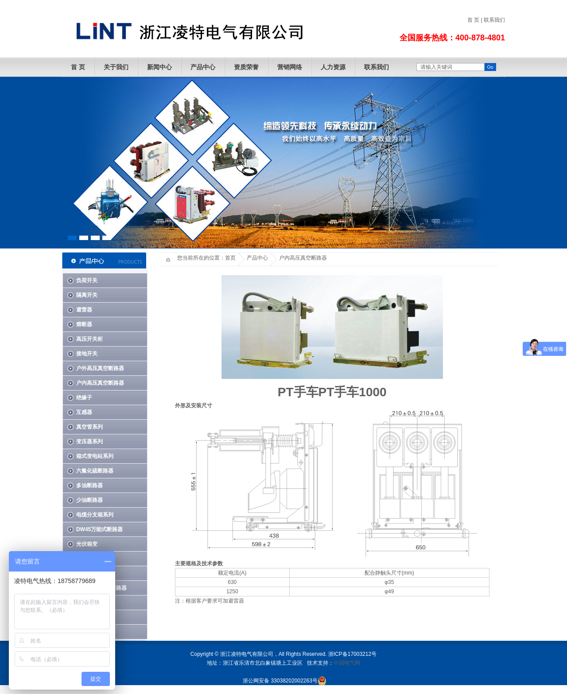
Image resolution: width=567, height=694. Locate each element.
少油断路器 (89, 500)
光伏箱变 (86, 544)
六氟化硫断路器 (94, 471)
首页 (230, 258)
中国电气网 (347, 663)
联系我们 (494, 20)
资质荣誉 (246, 67)
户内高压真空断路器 (100, 383)
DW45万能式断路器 (99, 529)
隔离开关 (86, 295)
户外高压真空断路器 (100, 368)
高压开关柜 (89, 339)
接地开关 (86, 354)
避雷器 (84, 310)
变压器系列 (89, 441)
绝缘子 (84, 397)
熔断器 (84, 324)
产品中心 (202, 67)
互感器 (84, 412)
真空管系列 (89, 427)
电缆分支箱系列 (94, 515)
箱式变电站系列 (94, 456)
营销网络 (289, 67)
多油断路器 (89, 485)
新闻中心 (159, 67)
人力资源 (333, 67)
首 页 (473, 20)
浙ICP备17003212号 (352, 654)
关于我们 (116, 67)
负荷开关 (86, 280)
